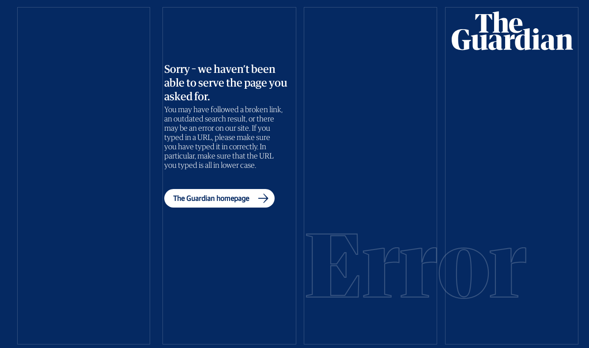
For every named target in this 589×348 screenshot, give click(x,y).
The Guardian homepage (222, 198)
